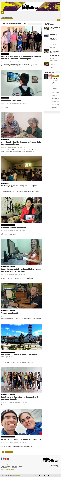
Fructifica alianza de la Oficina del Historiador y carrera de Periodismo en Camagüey (21, 57)
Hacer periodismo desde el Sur (13, 227)
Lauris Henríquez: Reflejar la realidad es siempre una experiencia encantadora (21, 270)
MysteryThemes (17, 475)
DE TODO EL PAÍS (5, 54)
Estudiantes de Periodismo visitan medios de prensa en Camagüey (20, 398)
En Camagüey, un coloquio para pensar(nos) (19, 186)
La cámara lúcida (39, 14)
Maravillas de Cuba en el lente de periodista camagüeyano (19, 356)
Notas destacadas (17, 14)
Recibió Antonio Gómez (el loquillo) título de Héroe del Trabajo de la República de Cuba (54, 53)
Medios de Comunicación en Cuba (38, 1)
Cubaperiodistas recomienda (28, 14)
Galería (10, 14)
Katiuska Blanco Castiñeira (53, 66)
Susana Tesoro (53, 32)
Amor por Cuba (53, 62)
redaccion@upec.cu (10, 469)
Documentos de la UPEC (16, 1)
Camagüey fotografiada (11, 100)
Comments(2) (24, 442)
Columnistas (4, 14)
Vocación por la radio (10, 313)
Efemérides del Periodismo (26, 1)
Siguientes (10, 451)
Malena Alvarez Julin (14, 61)
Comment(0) (24, 61)
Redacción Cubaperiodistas (53, 59)
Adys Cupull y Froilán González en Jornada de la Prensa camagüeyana (21, 143)
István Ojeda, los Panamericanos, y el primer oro (21, 439)
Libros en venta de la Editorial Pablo (55, 80)
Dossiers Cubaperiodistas (7, 17)
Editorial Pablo (47, 14)
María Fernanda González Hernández (53, 45)
